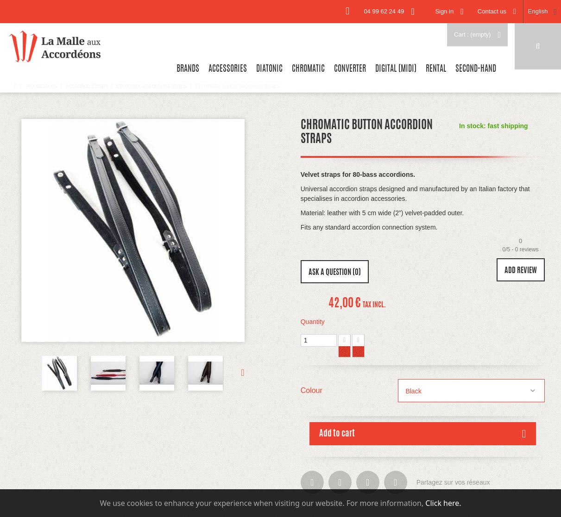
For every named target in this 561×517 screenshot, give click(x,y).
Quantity (313, 321)
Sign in (444, 11)
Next (234, 372)
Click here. (443, 503)
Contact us (492, 11)
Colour (313, 390)
